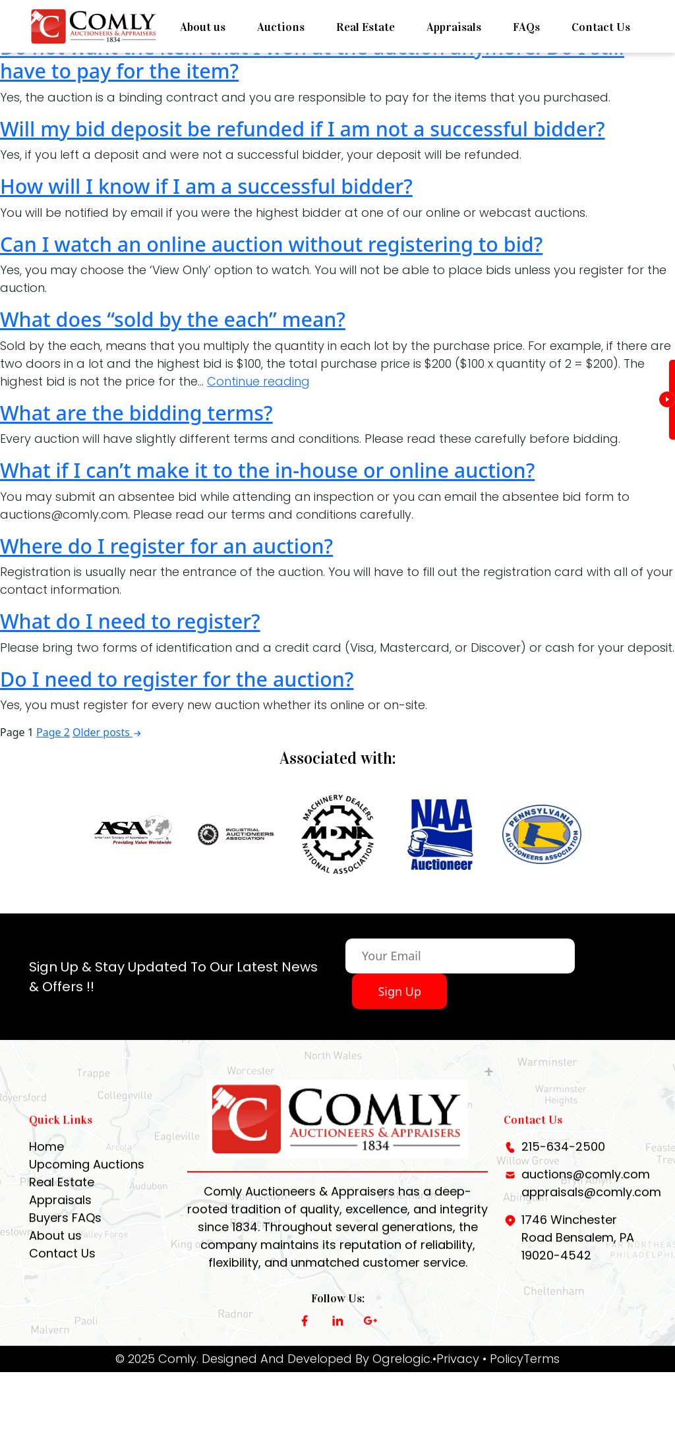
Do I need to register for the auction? (176, 679)
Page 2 (53, 732)
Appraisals (453, 27)
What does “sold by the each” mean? (172, 319)
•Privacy (455, 1369)
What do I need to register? (130, 621)
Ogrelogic (401, 1369)
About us (202, 27)
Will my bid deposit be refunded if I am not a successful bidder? (302, 128)
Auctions (281, 27)
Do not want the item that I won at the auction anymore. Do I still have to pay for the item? (312, 59)
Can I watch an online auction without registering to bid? (271, 244)
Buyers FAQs (65, 1228)
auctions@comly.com (585, 1184)
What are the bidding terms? (136, 412)
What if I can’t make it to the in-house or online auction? (267, 470)
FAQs (526, 27)
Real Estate (365, 27)
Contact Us (601, 27)
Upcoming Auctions (86, 1174)
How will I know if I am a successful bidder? (206, 186)
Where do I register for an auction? (166, 546)
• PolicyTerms (521, 1369)
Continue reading (258, 381)
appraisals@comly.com (591, 1202)
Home (46, 1157)
